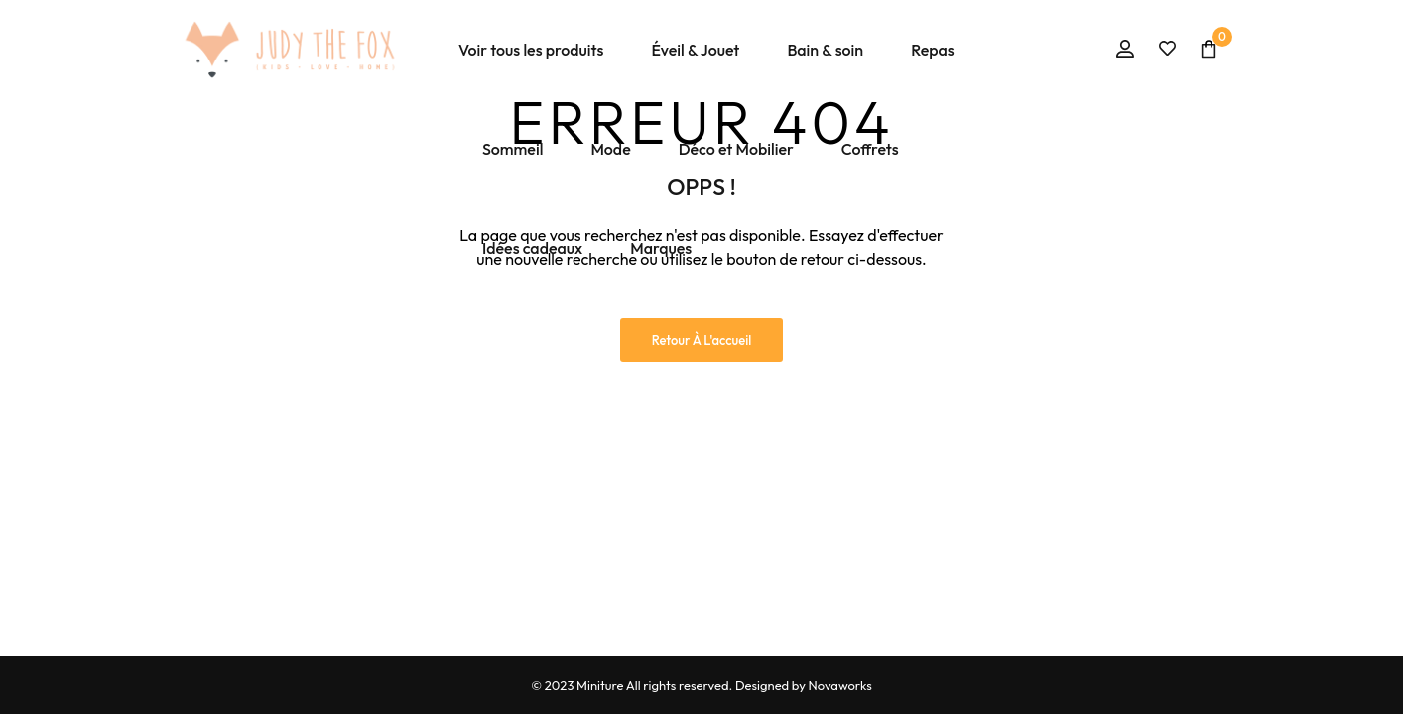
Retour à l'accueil (702, 340)
